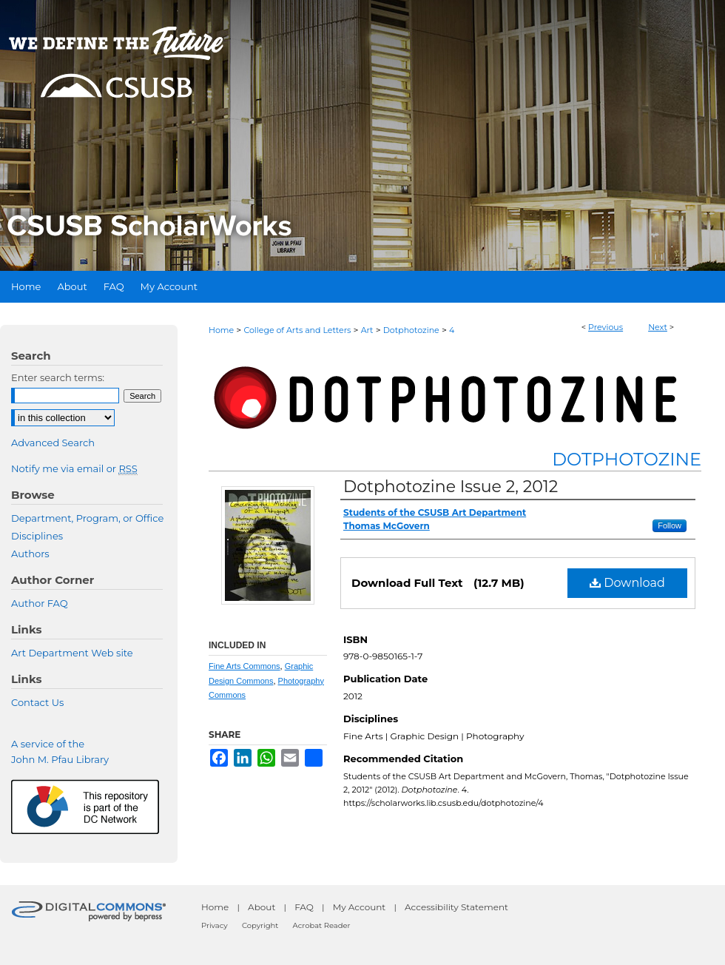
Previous (605, 327)
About (261, 906)
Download (627, 583)
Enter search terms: (57, 377)
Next (657, 327)
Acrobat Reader (322, 925)
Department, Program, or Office (87, 518)
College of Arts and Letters (297, 330)
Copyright (260, 925)
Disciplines (37, 536)
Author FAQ (39, 603)
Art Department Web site (72, 653)
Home (221, 330)
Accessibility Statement (456, 906)
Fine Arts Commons (244, 666)
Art (367, 330)
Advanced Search (53, 442)
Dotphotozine (411, 330)
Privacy (214, 925)
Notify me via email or (74, 468)
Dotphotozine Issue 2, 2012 (450, 487)
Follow (669, 525)
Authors (30, 553)
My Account (359, 906)
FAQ (304, 906)
